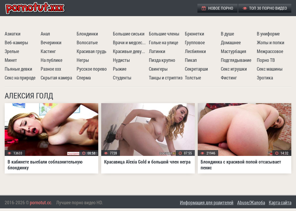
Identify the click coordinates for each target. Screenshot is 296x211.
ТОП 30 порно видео (265, 8)
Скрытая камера (56, 77)
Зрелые (12, 51)
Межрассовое (270, 51)
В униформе (268, 33)
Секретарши (196, 69)
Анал (45, 33)
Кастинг (48, 51)
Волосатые (87, 42)
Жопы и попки (270, 42)
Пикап (191, 60)
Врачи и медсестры (130, 42)
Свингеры (158, 69)
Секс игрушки (234, 69)
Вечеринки (51, 42)
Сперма (84, 77)
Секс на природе (20, 77)
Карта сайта (280, 202)
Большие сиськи (128, 33)
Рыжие (119, 69)
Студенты (122, 77)
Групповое (195, 42)
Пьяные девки (18, 69)
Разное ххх (51, 69)
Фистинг (229, 77)
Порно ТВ (266, 60)
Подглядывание (236, 60)
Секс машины (270, 69)
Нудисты (121, 60)
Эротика (265, 77)
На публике (51, 60)
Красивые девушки (130, 51)
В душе (227, 33)
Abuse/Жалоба (251, 202)
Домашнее (231, 42)
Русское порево (92, 69)
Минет (11, 60)
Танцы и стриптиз (166, 77)
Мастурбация (233, 51)
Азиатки (12, 33)
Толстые (193, 77)
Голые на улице (163, 42)
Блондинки (87, 33)
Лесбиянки (195, 51)
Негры (83, 60)
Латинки (157, 51)
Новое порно (217, 8)
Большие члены (164, 33)
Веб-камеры (16, 42)
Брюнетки (194, 33)
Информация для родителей (206, 202)
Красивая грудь (91, 51)
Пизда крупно (162, 60)
